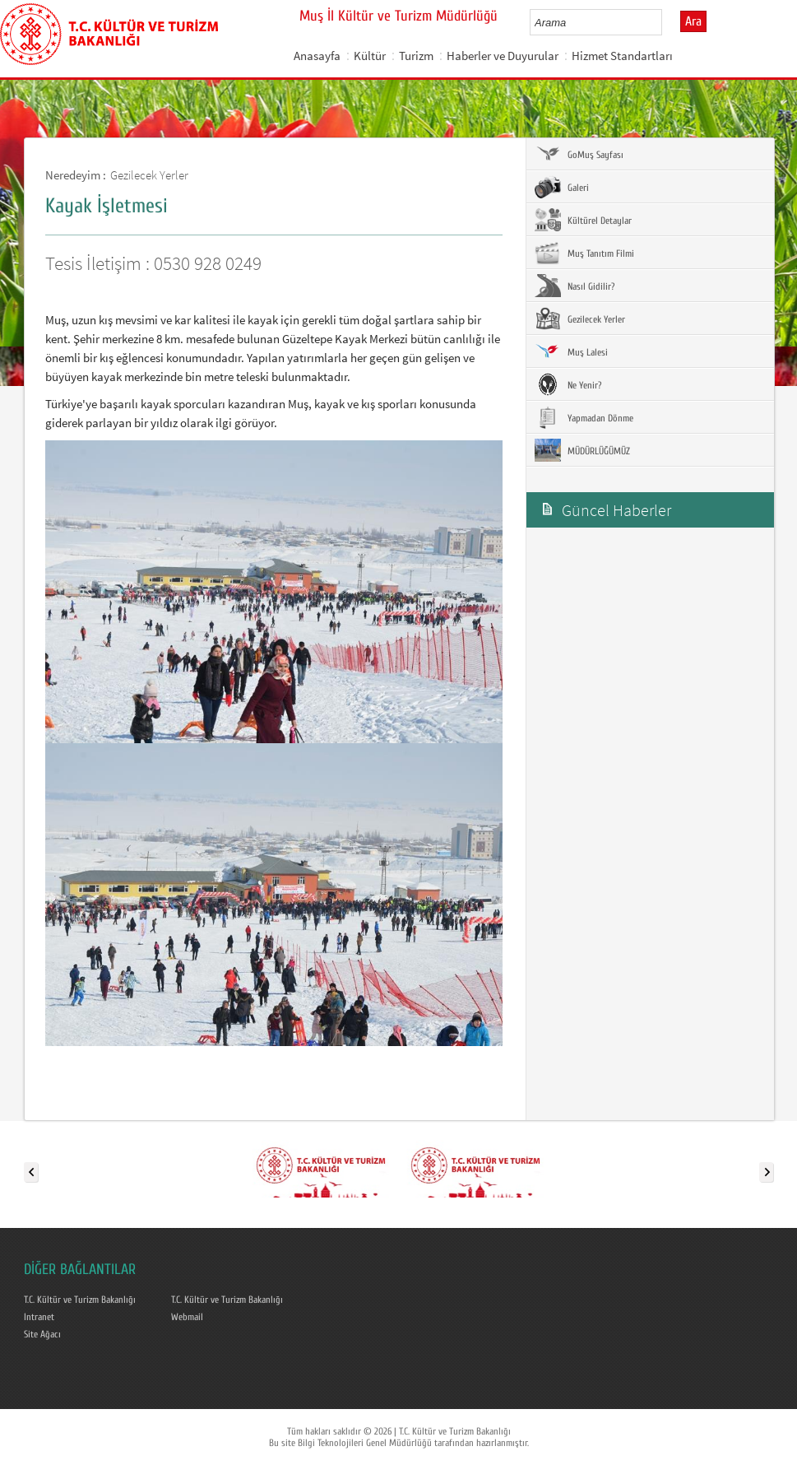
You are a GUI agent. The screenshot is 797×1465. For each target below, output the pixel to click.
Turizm (416, 55)
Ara (693, 21)
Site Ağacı (42, 1334)
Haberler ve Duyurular (502, 55)
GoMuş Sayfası (579, 153)
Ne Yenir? (568, 384)
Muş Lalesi (571, 351)
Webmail (187, 1317)
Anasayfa (317, 55)
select (666, 22)
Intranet (39, 1317)
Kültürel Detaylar (583, 219)
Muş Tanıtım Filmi (584, 252)
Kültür (370, 55)
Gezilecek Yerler (149, 175)
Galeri (562, 186)
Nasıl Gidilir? (574, 285)
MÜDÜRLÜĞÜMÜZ (582, 450)
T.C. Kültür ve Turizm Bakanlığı (80, 1299)
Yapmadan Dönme (584, 417)
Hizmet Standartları (622, 55)
